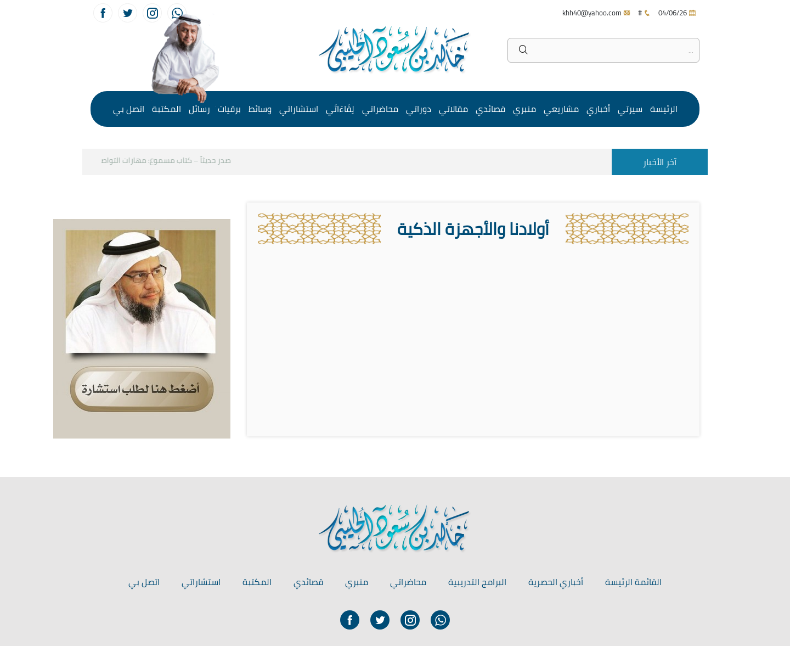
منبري (524, 108)
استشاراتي (298, 108)
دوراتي (418, 108)
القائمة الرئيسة (633, 582)
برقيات (229, 108)
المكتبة (166, 108)
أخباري (598, 108)
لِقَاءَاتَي (340, 108)
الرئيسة (664, 108)
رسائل (199, 108)
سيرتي (630, 108)
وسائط (260, 108)
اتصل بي (128, 108)
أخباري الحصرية (555, 582)
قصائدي (490, 108)
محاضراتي (380, 108)
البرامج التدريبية (477, 582)
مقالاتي (453, 108)
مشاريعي (561, 108)
